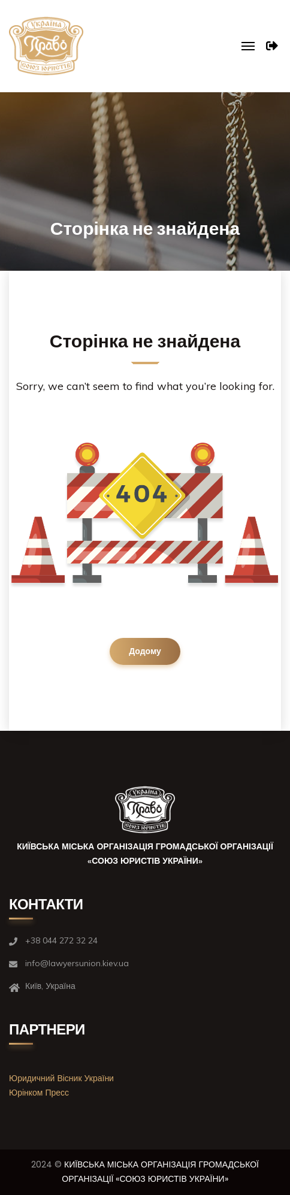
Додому (145, 651)
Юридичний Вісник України (61, 1078)
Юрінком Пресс (39, 1092)
